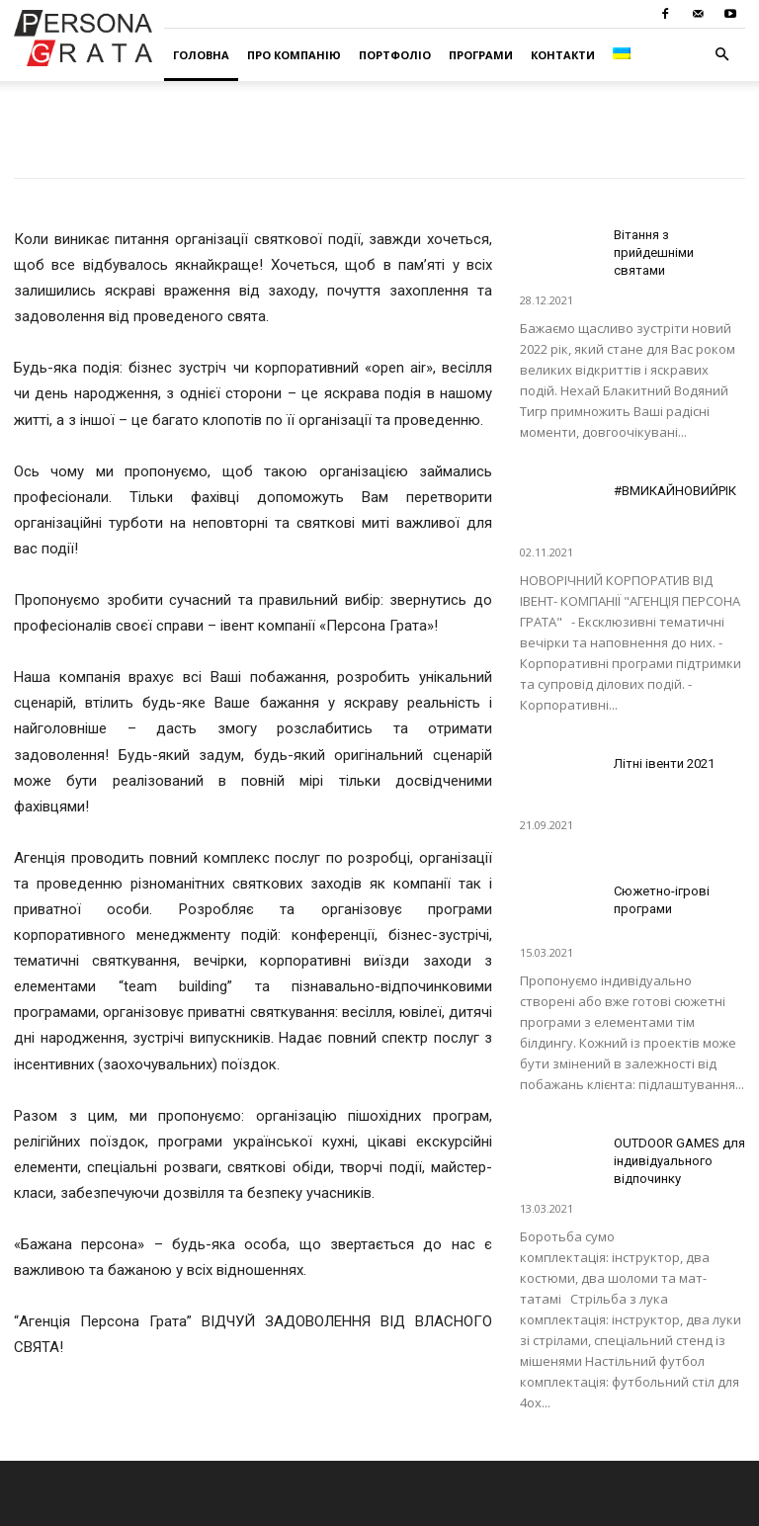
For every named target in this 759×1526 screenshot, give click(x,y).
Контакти (563, 54)
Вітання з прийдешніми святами (654, 252)
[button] (721, 54)
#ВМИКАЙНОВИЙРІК (675, 490)
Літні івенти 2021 (664, 763)
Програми (481, 54)
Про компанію (294, 54)
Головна (201, 54)
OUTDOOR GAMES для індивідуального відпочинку (679, 1161)
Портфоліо (395, 54)
